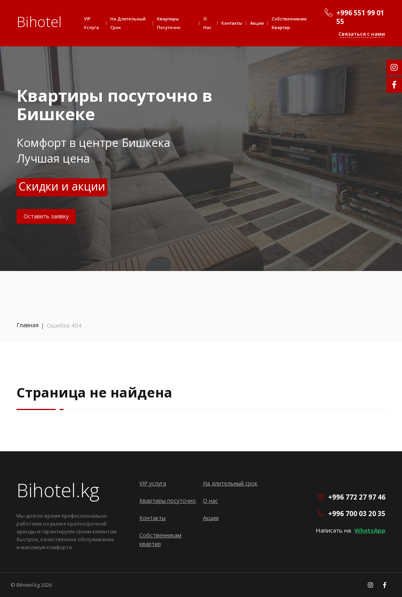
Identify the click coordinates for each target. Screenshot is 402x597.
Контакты (231, 23)
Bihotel (39, 22)
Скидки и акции (61, 186)
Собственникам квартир (289, 23)
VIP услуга (91, 23)
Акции (257, 23)
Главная (27, 325)
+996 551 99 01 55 (360, 17)
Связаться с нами (361, 33)
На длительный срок (128, 23)
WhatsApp (370, 530)
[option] (201, 135)
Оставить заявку (46, 216)
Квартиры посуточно (169, 23)
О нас (207, 23)
